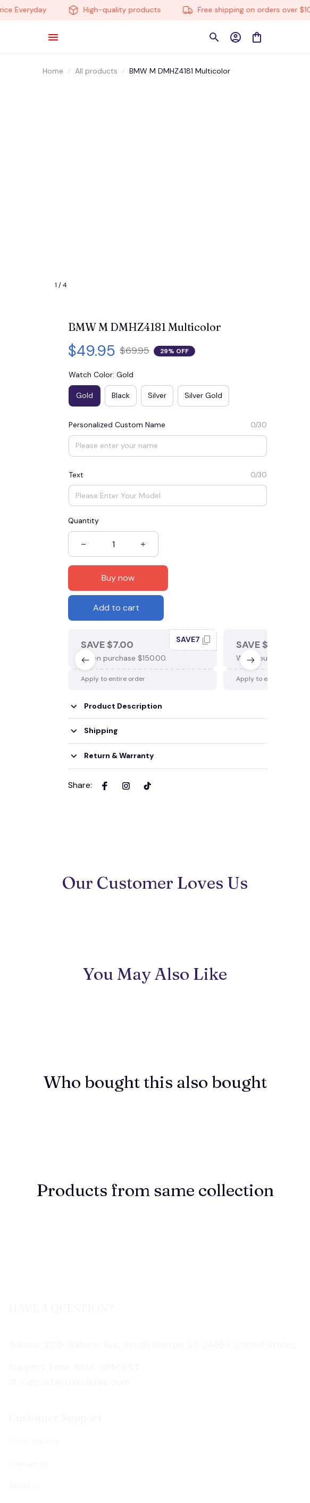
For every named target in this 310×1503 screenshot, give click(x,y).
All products (96, 71)
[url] (65, 1320)
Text (76, 475)
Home (53, 71)
